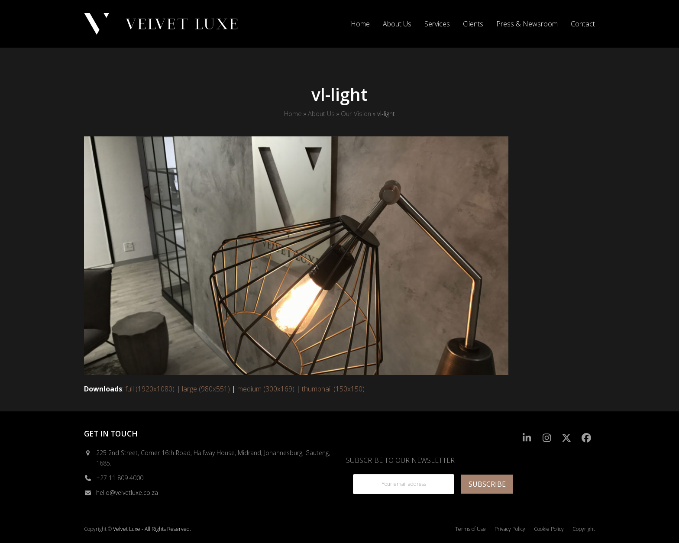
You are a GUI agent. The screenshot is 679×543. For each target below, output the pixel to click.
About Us (321, 113)
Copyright (583, 529)
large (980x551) (206, 389)
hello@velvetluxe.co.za (127, 492)
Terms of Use (470, 529)
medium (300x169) (265, 389)
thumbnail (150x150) (333, 389)
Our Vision (356, 113)
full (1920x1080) (150, 389)
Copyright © (98, 529)
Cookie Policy (549, 529)
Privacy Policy (510, 529)
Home (293, 113)
